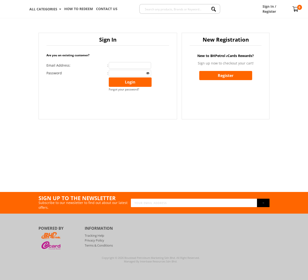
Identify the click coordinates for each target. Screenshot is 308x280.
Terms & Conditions (99, 245)
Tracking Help (94, 235)
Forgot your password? (124, 89)
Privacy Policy (94, 240)
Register (225, 75)
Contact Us (106, 8)
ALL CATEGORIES (45, 9)
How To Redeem (78, 8)
